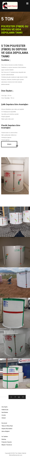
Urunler (4, 415)
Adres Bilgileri (6, 431)
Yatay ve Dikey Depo (7, 426)
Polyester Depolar (7, 442)
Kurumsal (4, 423)
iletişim (9, 144)
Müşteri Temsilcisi (7, 445)
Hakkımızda (5, 409)
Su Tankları (5, 436)
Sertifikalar (5, 412)
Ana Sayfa (4, 407)
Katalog (4, 439)
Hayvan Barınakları (7, 428)
